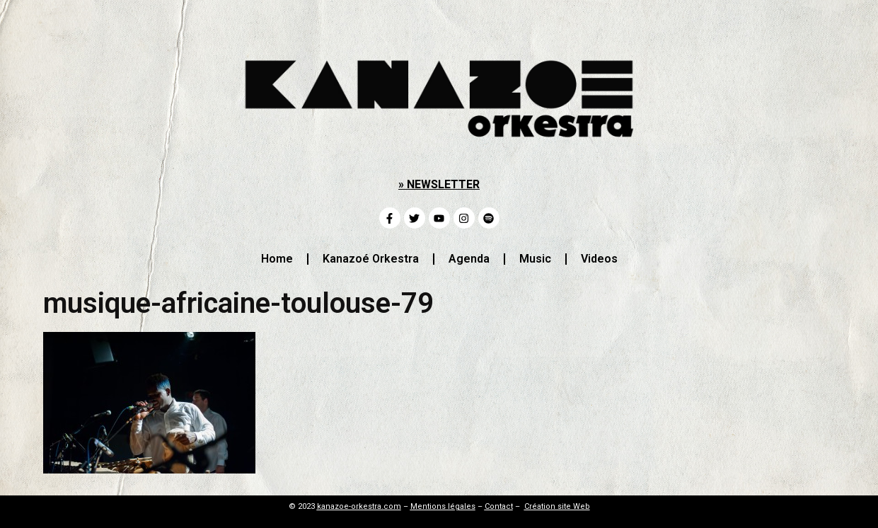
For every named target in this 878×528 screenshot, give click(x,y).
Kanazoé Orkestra (371, 258)
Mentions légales (442, 506)
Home (277, 258)
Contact (499, 506)
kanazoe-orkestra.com (359, 506)
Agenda (469, 258)
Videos (599, 258)
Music (535, 258)
